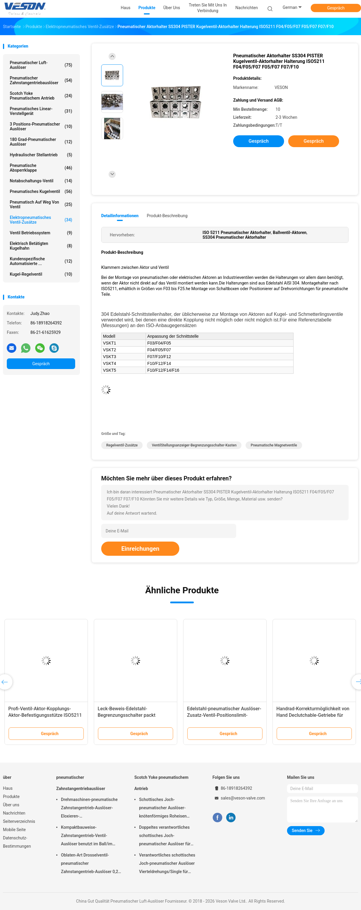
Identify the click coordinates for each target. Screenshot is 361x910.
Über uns (11, 804)
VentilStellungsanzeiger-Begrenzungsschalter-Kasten (194, 445)
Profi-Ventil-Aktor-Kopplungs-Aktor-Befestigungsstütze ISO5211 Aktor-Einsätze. (45, 715)
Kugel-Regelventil (41, 274)
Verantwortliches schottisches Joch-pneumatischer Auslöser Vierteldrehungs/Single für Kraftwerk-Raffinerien (167, 864)
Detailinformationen (119, 215)
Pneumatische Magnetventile (274, 445)
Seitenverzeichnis (19, 821)
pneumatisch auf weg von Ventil (41, 204)
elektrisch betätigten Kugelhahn (41, 246)
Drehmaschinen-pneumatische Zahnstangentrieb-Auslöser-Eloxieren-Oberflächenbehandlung (89, 808)
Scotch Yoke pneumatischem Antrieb (41, 95)
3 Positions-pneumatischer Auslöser (41, 126)
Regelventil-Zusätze (122, 445)
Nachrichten (14, 813)
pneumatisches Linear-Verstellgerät (41, 111)
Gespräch (335, 8)
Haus (8, 788)
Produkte (11, 796)
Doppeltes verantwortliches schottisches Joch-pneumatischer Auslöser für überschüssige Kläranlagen (165, 836)
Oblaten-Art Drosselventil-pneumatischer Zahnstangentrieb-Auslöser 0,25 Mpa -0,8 (90, 864)
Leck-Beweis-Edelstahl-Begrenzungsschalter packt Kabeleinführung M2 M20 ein (128, 715)
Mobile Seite (14, 829)
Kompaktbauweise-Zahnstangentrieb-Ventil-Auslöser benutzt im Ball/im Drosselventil (86, 836)
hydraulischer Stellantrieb (41, 155)
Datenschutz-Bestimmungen (17, 842)
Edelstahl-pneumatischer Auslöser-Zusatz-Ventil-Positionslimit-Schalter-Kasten (224, 715)
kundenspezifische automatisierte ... (41, 261)
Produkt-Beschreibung (167, 215)
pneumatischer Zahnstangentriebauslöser (41, 80)
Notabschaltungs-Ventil (41, 181)
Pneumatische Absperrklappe (41, 168)
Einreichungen (140, 548)
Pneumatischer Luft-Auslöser (41, 65)
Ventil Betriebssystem (41, 233)
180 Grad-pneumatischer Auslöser (41, 142)
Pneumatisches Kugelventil (41, 191)
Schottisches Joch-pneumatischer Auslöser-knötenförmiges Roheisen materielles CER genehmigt (164, 808)
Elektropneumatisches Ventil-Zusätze (41, 220)
